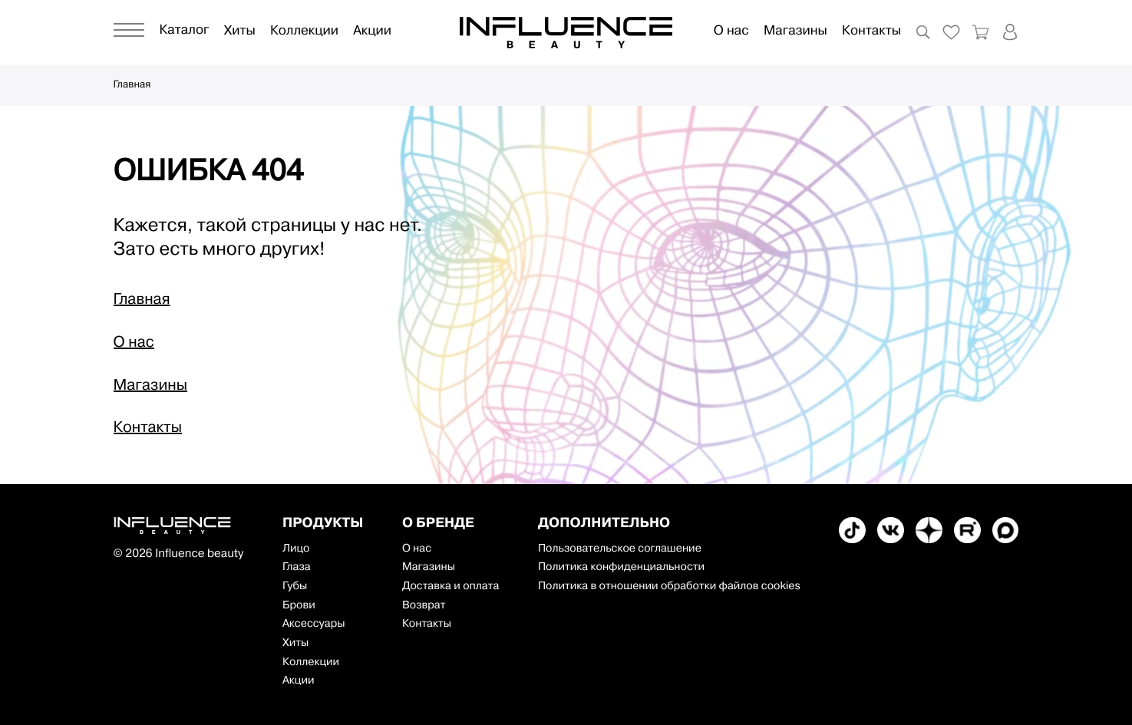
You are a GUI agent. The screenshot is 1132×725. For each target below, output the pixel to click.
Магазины (795, 32)
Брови (298, 606)
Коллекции (304, 32)
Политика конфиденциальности (621, 567)
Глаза (296, 567)
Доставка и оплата (450, 587)
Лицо (296, 549)
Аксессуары (313, 624)
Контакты (871, 32)
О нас (731, 32)
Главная (132, 85)
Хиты (240, 32)
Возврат (424, 606)
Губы (294, 587)
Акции (372, 32)
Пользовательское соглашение (619, 549)
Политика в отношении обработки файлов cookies (669, 587)
